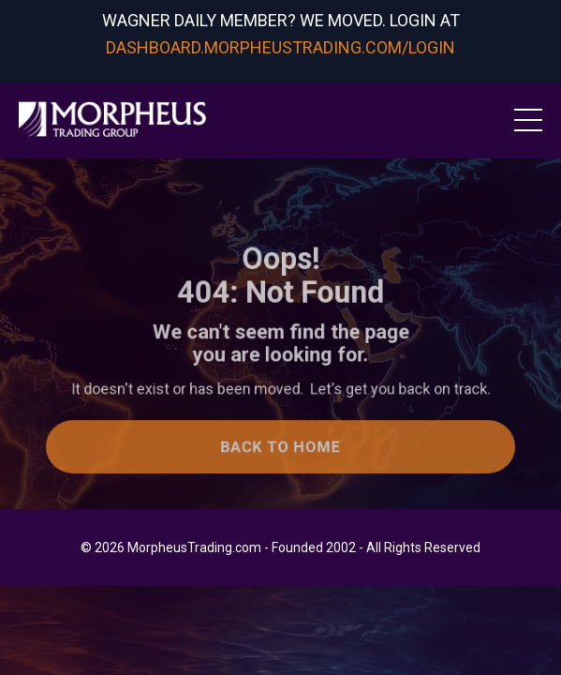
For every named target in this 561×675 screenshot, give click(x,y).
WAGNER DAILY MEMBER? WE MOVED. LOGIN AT (281, 20)
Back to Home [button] (280, 449)
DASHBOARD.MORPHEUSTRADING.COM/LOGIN (280, 47)
